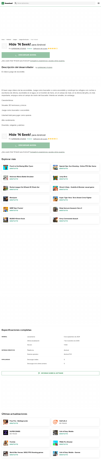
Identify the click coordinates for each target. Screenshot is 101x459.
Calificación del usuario (45, 48)
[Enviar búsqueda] (15, 3)
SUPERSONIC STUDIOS (45, 67)
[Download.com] (7, 3)
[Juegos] (15, 40)
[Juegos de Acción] (24, 40)
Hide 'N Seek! (27, 44)
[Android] (9, 40)
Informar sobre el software (50, 373)
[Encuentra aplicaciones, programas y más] (54, 3)
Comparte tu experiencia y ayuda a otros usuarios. (47, 61)
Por (17, 48)
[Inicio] (3, 40)
